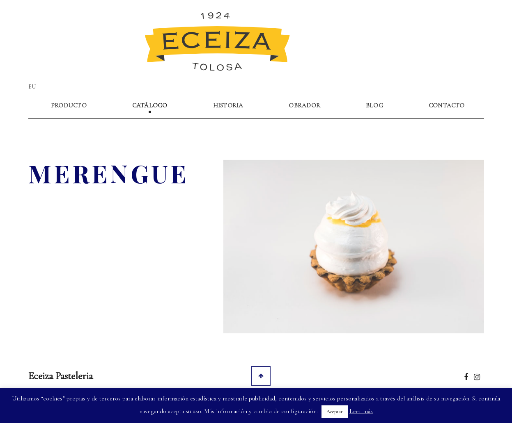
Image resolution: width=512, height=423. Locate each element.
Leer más (361, 411)
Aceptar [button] (334, 411)
